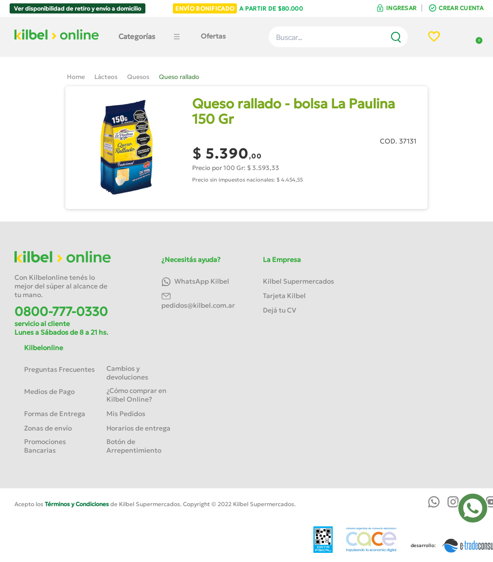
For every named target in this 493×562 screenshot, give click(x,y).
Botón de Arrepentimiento (133, 446)
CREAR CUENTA (461, 8)
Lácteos (105, 77)
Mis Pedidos (125, 413)
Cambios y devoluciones (127, 372)
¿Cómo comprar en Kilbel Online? (136, 395)
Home (76, 77)
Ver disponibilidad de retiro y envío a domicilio (77, 8)
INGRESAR (401, 8)
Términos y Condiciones (77, 504)
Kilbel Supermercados (298, 281)
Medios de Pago (49, 391)
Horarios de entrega (138, 428)
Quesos (138, 77)
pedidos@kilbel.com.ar (198, 300)
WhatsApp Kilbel (195, 282)
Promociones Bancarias (45, 446)
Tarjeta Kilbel (284, 295)
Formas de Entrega (54, 413)
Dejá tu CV (279, 310)
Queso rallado (179, 77)
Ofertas (213, 36)
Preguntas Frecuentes (59, 369)
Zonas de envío (48, 428)
